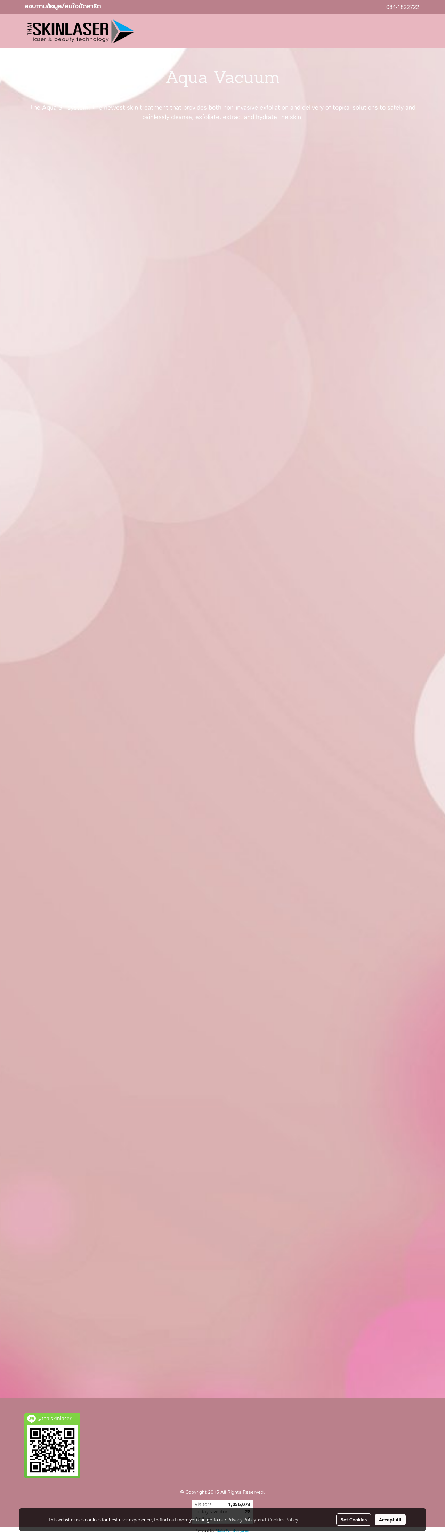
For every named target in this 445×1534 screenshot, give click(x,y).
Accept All (390, 1519)
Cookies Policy (283, 1519)
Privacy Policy (241, 1519)
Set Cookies (354, 1519)
